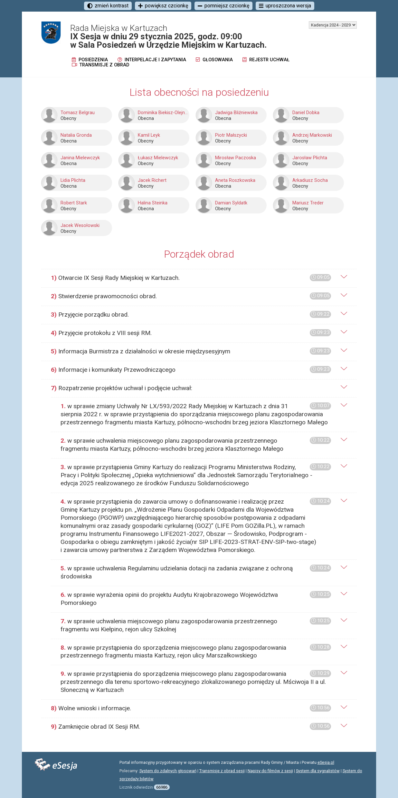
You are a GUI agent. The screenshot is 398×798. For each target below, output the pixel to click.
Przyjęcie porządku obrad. (191, 314)
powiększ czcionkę (163, 6)
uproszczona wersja (285, 6)
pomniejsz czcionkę (223, 6)
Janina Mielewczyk (80, 157)
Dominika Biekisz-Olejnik (163, 112)
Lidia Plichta (73, 180)
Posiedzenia (90, 60)
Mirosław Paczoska (235, 157)
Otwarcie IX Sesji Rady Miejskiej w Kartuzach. (191, 277)
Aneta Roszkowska (235, 180)
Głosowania (214, 60)
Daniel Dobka (305, 112)
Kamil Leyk (149, 135)
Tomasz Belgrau (78, 112)
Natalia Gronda (76, 135)
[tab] (199, 278)
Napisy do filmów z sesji (270, 770)
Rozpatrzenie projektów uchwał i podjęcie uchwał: (121, 388)
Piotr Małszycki (231, 135)
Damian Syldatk (231, 203)
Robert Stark (74, 203)
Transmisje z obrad (100, 65)
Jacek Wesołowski (80, 225)
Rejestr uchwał (265, 60)
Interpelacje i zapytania (152, 60)
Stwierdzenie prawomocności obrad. (191, 296)
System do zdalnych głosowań (167, 770)
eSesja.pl (325, 762)
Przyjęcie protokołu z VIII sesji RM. (191, 333)
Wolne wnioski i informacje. (191, 708)
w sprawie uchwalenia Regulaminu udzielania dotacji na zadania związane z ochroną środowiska (196, 572)
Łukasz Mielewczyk (158, 157)
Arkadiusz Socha (310, 180)
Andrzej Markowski (312, 135)
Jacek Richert (152, 180)
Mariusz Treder (308, 203)
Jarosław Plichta (309, 157)
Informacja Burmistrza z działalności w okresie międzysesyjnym (191, 351)
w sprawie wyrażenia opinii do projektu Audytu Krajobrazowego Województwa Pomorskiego (196, 598)
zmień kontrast (107, 6)
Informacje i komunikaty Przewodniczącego (191, 369)
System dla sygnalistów (318, 770)
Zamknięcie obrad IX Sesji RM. (191, 726)
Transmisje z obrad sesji (222, 770)
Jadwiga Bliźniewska (236, 112)
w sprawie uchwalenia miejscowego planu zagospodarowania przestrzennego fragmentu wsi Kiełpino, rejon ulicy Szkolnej (196, 625)
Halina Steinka (152, 203)
